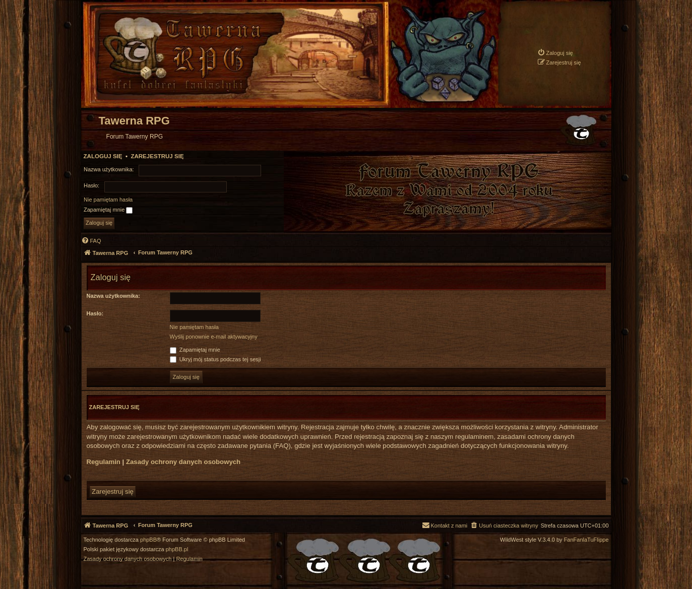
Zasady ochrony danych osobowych (183, 462)
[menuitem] (555, 52)
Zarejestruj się (157, 156)
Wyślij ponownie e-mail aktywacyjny (214, 337)
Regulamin (103, 462)
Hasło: (95, 313)
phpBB (148, 540)
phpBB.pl (177, 549)
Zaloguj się (103, 156)
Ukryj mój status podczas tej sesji (215, 359)
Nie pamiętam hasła (108, 200)
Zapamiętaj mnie (108, 210)
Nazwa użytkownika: (113, 296)
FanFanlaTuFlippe (586, 540)
